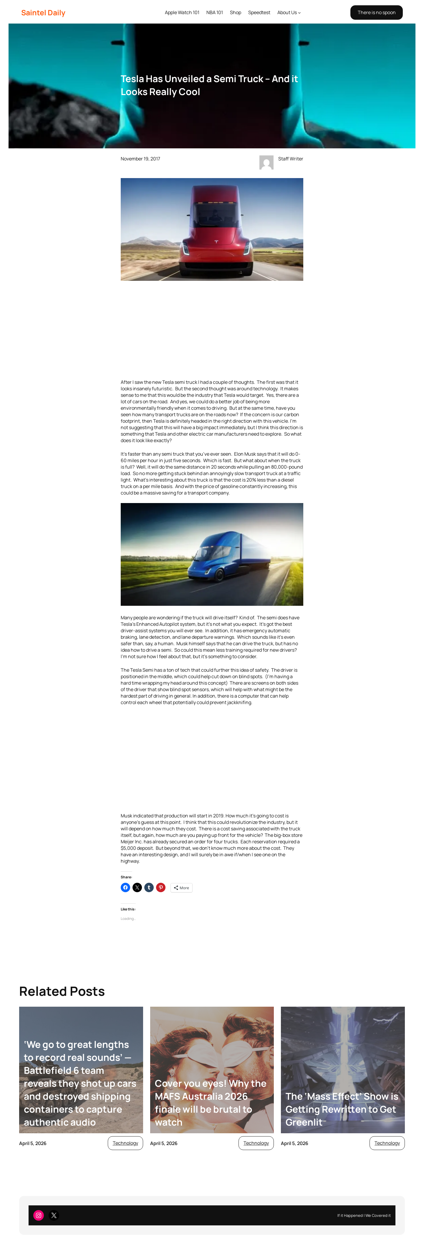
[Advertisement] (212, 330)
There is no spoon (377, 12)
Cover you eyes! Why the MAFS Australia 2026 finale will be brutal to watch (210, 1103)
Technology (125, 1143)
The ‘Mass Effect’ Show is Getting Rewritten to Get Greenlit (342, 1109)
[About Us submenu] (299, 12)
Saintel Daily (43, 12)
